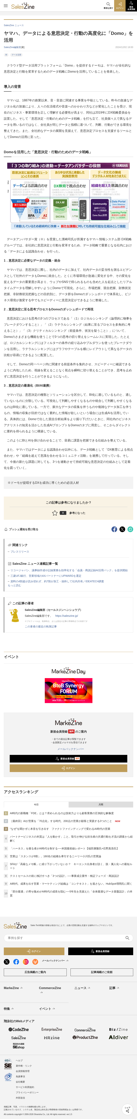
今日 (36, 804)
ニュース (82, 988)
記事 (114, 988)
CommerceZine (50, 990)
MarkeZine (13, 988)
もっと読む (14, 585)
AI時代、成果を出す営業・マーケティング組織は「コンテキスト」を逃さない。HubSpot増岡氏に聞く (71, 883)
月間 (101, 804)
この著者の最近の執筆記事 (41, 626)
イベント (47, 1009)
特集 (9, 1009)
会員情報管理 (23, 1071)
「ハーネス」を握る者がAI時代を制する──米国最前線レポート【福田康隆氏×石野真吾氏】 (64, 848)
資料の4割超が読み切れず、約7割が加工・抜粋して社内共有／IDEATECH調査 (57, 581)
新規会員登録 (67, 759)
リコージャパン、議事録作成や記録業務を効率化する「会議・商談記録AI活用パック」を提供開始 (69, 570)
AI (6, 55)
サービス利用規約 (25, 1087)
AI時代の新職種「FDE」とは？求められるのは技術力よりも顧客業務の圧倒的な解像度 (62, 813)
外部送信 (20, 1098)
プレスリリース (19, 551)
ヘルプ (19, 1060)
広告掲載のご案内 (35, 972)
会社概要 (20, 1082)
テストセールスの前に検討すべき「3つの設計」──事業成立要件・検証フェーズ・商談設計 (64, 875)
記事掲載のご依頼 (101, 972)
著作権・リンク (24, 1066)
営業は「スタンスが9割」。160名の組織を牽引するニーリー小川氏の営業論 (55, 856)
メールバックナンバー (68, 749)
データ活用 (16, 55)
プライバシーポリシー (27, 1092)
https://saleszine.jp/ (66, 615)
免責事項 (20, 1076)
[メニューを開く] (5, 5)
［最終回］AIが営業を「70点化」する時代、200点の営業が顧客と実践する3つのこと (61, 821)
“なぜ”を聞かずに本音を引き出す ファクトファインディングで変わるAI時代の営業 (60, 828)
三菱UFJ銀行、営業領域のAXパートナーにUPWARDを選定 (45, 575)
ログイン (68, 768)
